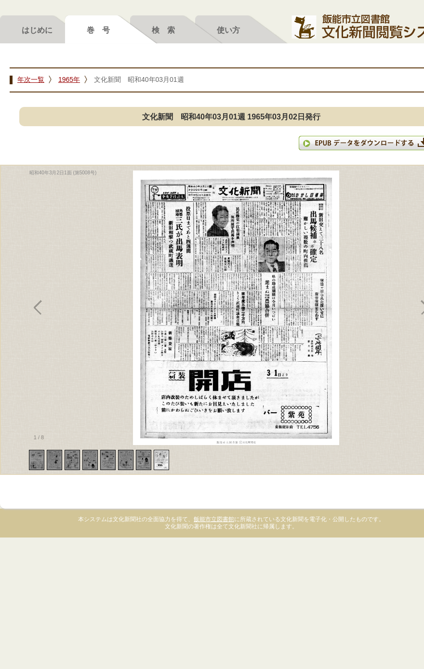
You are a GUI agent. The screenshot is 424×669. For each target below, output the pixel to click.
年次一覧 (30, 79)
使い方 (228, 30)
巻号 (102, 30)
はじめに (37, 30)
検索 (167, 30)
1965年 (69, 79)
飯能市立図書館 (214, 519)
